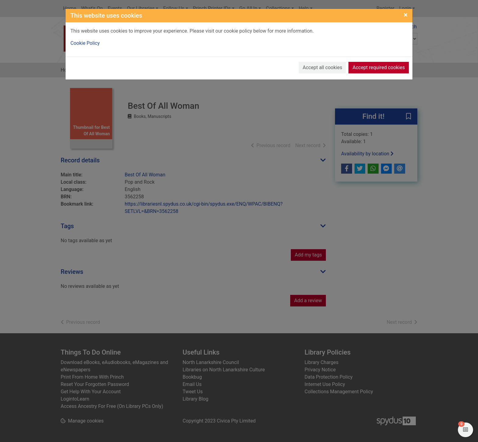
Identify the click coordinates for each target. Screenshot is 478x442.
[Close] (405, 14)
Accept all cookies (322, 67)
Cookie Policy (85, 43)
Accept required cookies (378, 67)
